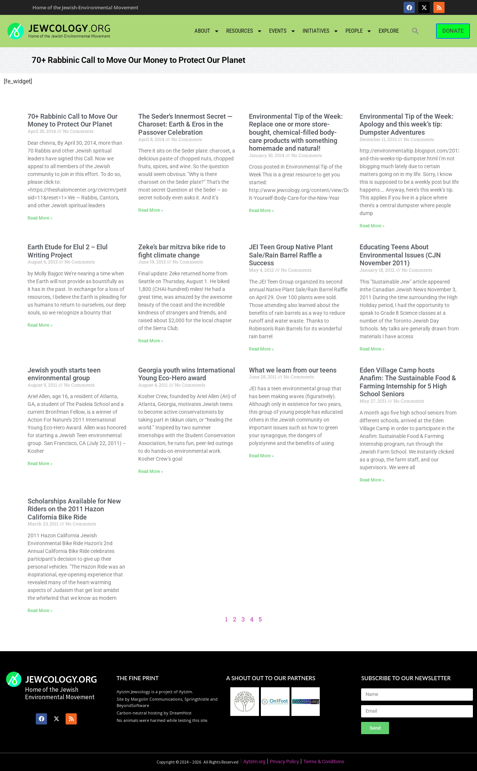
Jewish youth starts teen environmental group (64, 374)
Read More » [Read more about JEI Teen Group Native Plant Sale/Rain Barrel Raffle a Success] (261, 349)
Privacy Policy (284, 761)
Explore (389, 31)
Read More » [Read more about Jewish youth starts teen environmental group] (40, 463)
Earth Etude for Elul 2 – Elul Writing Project (68, 251)
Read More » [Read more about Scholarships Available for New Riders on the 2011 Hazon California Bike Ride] (40, 610)
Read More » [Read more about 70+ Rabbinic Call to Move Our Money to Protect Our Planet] (40, 218)
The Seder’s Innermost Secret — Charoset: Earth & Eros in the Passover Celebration (185, 124)
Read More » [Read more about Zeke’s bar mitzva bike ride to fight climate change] (150, 340)
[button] (415, 31)
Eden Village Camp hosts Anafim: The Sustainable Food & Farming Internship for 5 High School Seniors (408, 382)
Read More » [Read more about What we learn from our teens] (261, 455)
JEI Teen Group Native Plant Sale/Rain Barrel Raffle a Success (291, 255)
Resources (244, 31)
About (207, 31)
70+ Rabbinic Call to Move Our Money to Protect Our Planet (72, 120)
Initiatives (321, 31)
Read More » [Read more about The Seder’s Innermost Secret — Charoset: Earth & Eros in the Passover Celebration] (150, 210)
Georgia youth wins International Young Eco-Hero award (186, 374)
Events (282, 31)
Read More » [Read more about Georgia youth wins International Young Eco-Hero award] (150, 471)
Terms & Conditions (323, 761)
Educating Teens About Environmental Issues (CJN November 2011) (400, 255)
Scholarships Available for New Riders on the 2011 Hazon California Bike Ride (74, 509)
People (358, 31)
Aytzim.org (254, 761)
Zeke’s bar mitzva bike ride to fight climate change (181, 251)
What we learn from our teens (293, 370)
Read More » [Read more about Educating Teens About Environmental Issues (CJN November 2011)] (372, 349)
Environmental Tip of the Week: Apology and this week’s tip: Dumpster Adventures (407, 124)
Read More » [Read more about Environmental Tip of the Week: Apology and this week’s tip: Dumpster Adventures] (372, 225)
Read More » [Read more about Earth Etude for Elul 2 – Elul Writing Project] (40, 325)
